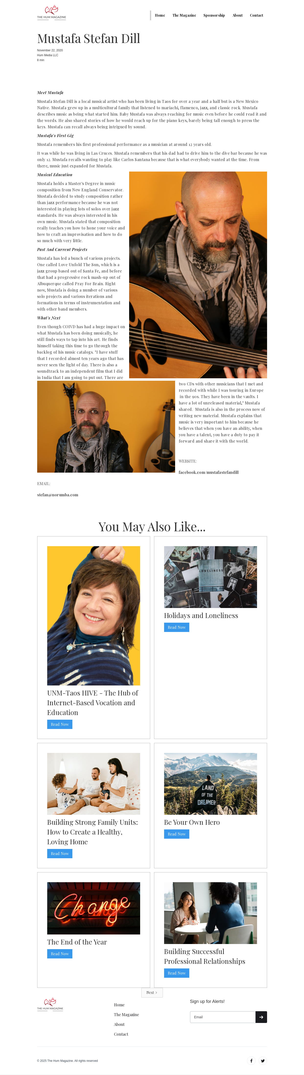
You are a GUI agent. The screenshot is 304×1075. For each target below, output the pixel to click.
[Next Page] (152, 993)
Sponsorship (214, 15)
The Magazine (184, 15)
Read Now (60, 724)
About (238, 15)
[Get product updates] (223, 1017)
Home (160, 15)
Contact (256, 15)
